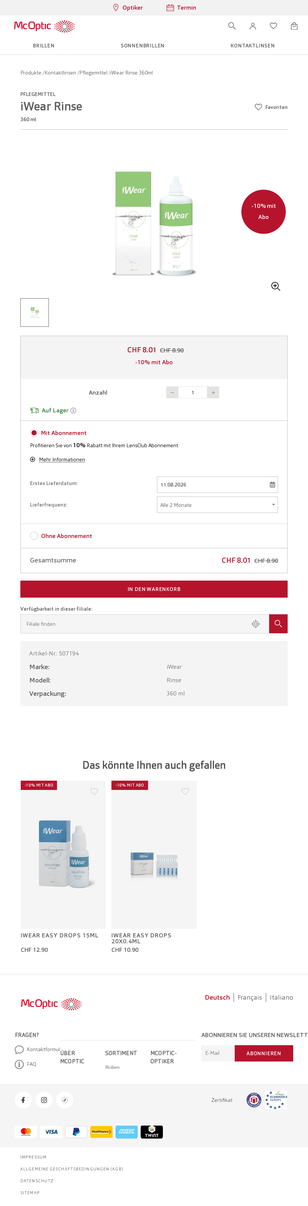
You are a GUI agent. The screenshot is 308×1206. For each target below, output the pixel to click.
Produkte (31, 72)
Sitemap (30, 1192)
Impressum (33, 1157)
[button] (253, 26)
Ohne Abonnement (66, 536)
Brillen (112, 1067)
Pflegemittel (93, 72)
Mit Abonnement (64, 433)
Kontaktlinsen (60, 72)
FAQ (25, 1064)
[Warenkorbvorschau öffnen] (294, 26)
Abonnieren (264, 1053)
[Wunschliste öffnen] (273, 26)
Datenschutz (37, 1180)
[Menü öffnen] (96, 26)
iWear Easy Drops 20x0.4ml (141, 938)
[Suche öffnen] (232, 26)
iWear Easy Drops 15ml (60, 935)
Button (172, 392)
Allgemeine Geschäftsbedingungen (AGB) (72, 1169)
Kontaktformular (34, 1049)
